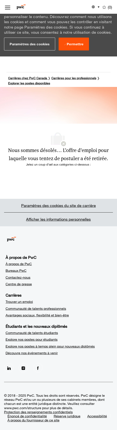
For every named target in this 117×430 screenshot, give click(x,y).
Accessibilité (97, 415)
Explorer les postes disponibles (29, 82)
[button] (29, 44)
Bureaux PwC (16, 270)
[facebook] (38, 367)
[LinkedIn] (8, 367)
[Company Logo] (27, 7)
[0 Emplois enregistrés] (107, 7)
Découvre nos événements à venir (32, 352)
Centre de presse (19, 283)
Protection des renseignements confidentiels (38, 411)
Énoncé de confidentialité (27, 415)
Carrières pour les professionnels (73, 77)
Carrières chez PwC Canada (27, 77)
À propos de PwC (19, 263)
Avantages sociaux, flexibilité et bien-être (37, 314)
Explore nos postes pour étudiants (32, 339)
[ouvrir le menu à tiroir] (7, 7)
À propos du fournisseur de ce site (33, 419)
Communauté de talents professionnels (36, 308)
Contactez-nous (18, 277)
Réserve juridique (67, 415)
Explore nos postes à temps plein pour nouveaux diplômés (50, 345)
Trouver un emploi (19, 301)
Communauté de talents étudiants (32, 332)
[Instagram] (23, 367)
